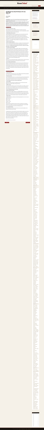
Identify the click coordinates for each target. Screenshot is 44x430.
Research (34, 343)
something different (35, 363)
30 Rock (34, 66)
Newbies (37, 284)
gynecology (34, 190)
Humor (37, 205)
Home (4, 7)
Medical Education (35, 268)
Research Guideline (35, 344)
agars (33, 77)
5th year (34, 70)
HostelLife (34, 204)
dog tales (34, 142)
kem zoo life (34, 227)
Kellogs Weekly (34, 225)
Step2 (35, 366)
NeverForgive (34, 284)
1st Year (9, 7)
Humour (34, 206)
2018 (33, 419)
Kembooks (37, 228)
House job (37, 204)
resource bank (34, 348)
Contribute (7, 8)
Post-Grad (36, 7)
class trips (34, 130)
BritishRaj (34, 119)
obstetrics (37, 286)
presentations (34, 332)
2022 (33, 416)
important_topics (35, 209)
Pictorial (33, 7)
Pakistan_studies (35, 298)
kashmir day (36, 222)
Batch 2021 (34, 100)
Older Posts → (27, 122)
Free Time (37, 167)
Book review (34, 116)
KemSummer (34, 239)
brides (37, 117)
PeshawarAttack (34, 309)
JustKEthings (34, 221)
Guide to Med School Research (35, 185)
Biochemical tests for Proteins (35, 107)
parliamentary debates (35, 301)
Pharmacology (34, 311)
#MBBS (36, 53)
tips (36, 384)
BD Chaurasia (34, 101)
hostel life (34, 203)
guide (36, 184)
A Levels (36, 70)
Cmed (33, 131)
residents (34, 347)
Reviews (34, 349)
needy (35, 279)
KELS (37, 225)
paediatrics (34, 297)
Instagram (42, 0)
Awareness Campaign (35, 98)
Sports (34, 364)
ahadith (36, 77)
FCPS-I (37, 161)
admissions (34, 76)
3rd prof (36, 66)
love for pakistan (35, 256)
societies (34, 360)
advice (36, 76)
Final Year (20, 7)
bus (33, 120)
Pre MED (34, 329)
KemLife (23, 7)
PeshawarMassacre (35, 310)
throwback (34, 384)
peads (33, 307)
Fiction (34, 162)
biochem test (34, 104)
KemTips (4, 8)
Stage (33, 366)
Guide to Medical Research (35, 187)
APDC (36, 87)
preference (34, 330)
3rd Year (14, 7)
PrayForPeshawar (34, 328)
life (35, 252)
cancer (35, 120)
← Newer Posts (6, 122)
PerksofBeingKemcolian (35, 308)
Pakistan (37, 297)
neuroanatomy (34, 281)
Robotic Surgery (34, 350)
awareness (34, 97)
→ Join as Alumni (34, 25)
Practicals (37, 325)
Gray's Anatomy (34, 182)
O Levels (34, 286)
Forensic (34, 167)
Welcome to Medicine (35, 404)
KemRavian (36, 238)
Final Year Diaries (35, 163)
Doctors (37, 141)
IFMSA (33, 208)
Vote (33, 400)
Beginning (34, 102)
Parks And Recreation (35, 300)
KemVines (37, 241)
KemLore (27, 7)
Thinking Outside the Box (35, 383)
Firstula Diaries (35, 164)
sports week (36, 364)
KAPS (33, 222)
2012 (33, 424)
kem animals (34, 226)
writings (34, 407)
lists (35, 254)
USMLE (6, 7)
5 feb (33, 69)
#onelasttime (34, 54)
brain (36, 116)
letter (34, 251)
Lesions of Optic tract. (35, 250)
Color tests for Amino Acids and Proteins (35, 132)
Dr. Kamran (34, 147)
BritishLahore (34, 118)
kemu (36, 239)
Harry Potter (34, 192)
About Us (10, 8)
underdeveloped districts (35, 388)
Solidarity (34, 362)
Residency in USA (35, 346)
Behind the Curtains (35, 103)
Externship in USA (35, 159)
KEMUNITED (34, 241)
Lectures (30, 7)
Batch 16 (37, 99)
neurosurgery (34, 282)
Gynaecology (34, 189)
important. (34, 210)
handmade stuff (34, 191)
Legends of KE (34, 249)
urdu (33, 390)
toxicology (34, 385)
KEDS (33, 224)
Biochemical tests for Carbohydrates (35, 105)
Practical (34, 325)
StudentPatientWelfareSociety (35, 371)
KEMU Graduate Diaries (35, 240)
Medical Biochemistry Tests (35, 267)
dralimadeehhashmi (35, 148)
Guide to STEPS (34, 188)
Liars (33, 252)
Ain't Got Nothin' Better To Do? (35, 78)
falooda (36, 160)
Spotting (34, 365)
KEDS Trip (36, 224)
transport (37, 385)
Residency (34, 345)
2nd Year (11, 7)
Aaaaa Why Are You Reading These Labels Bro (35, 72)
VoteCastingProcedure (35, 401)
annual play (34, 87)
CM (36, 130)
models (34, 278)
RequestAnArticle (35, 342)
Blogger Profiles (35, 113)
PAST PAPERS (34, 302)
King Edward (34, 242)
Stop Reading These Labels (35, 367)
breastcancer (34, 117)
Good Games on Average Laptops (35, 177)
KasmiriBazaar (34, 223)
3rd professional (35, 67)
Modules (36, 278)
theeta (34, 382)
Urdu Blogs (36, 390)
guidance (34, 184)
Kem (22, 3)
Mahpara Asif (34, 257)
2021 (33, 417)
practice (34, 326)
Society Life (34, 361)
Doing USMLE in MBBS (35, 143)
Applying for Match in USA (35, 89)
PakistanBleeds (34, 299)
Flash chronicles (35, 166)
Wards (36, 402)
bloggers (34, 114)
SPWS (36, 365)
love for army (34, 255)
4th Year (17, 7)
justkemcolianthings (35, 220)
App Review (34, 88)
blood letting (34, 115)
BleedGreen (37, 112)
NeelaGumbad (34, 280)
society (36, 360)
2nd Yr (37, 65)
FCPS (35, 161)
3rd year (34, 68)
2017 (33, 420)
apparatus (37, 88)
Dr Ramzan (34, 144)
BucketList (37, 119)
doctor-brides (34, 141)
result (37, 348)
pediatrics (36, 307)
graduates (34, 181)
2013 (33, 423)
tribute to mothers (35, 386)
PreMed (25, 7)
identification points (35, 207)
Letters (36, 251)
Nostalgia (36, 285)
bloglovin (37, 114)
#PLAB (37, 54)
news (33, 285)
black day (34, 112)
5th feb (36, 69)
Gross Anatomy (34, 183)
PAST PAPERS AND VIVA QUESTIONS (35, 303)
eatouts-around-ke (35, 149)
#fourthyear (34, 53)
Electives (39, 7)
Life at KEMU (34, 253)
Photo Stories (34, 313)
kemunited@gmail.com (15, 0)
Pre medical (37, 329)
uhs (33, 387)
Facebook (40, 0)
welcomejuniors (34, 405)
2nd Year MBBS (34, 65)
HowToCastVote (34, 205)
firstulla (34, 165)
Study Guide (34, 372)
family (34, 161)
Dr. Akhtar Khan (34, 145)
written (36, 407)
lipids (37, 253)
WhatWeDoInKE (34, 406)
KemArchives (34, 228)
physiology (34, 314)
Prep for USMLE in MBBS (35, 331)
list (33, 254)
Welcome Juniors (34, 403)
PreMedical (37, 330)
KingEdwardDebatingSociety (35, 243)
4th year (36, 68)
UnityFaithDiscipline (35, 389)
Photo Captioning (35, 312)
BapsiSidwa (34, 99)
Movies (34, 279)
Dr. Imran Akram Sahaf (35, 146)
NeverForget (34, 283)
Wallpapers (34, 402)
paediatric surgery (35, 296)
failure (34, 160)
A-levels (34, 71)
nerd (36, 280)
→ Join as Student (35, 24)
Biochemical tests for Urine (35, 108)
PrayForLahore (34, 327)
